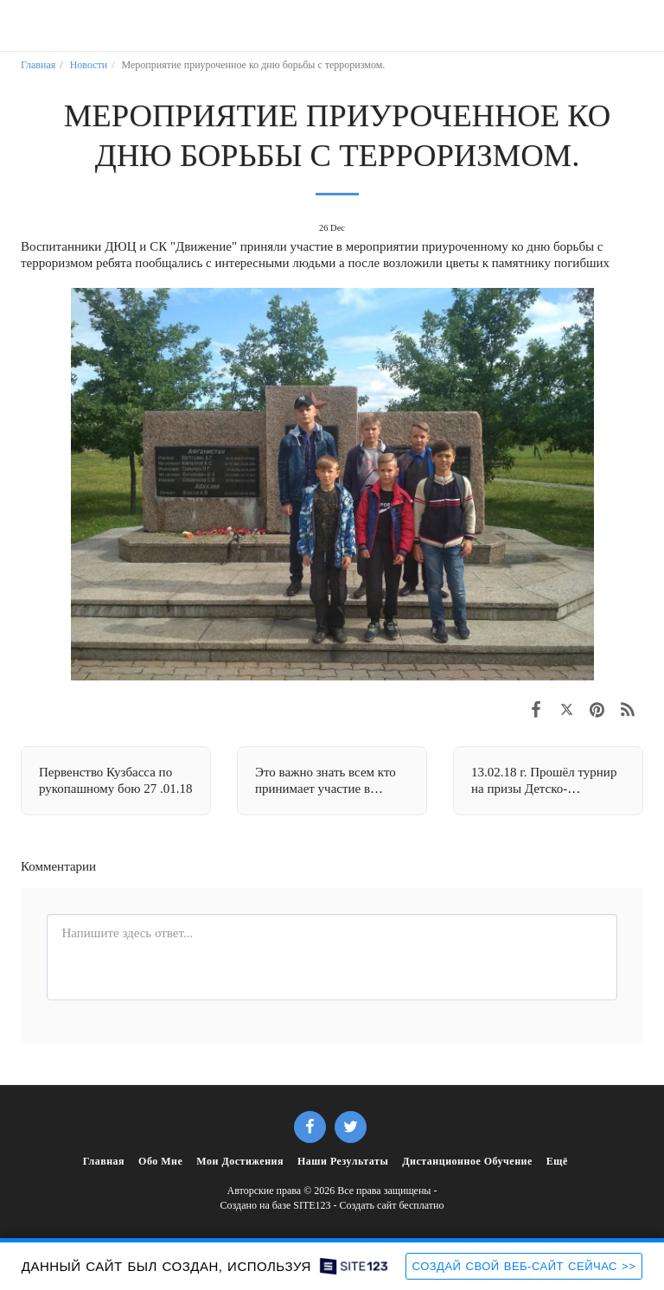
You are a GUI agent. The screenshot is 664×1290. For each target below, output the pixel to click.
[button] (19, 25)
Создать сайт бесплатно (392, 1205)
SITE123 (311, 1205)
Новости (89, 65)
